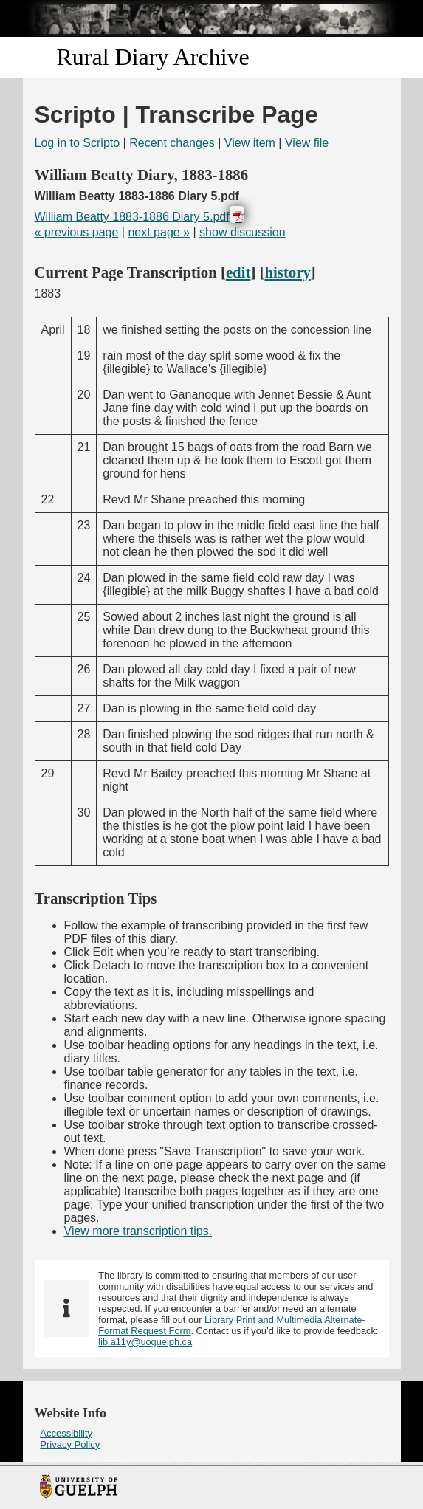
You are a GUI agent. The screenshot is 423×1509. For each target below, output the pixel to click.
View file (307, 143)
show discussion (242, 232)
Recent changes (172, 143)
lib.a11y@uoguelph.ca (145, 1341)
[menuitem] (212, 1433)
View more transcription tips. (138, 1231)
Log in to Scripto (77, 143)
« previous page (77, 232)
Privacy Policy (70, 1444)
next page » (159, 232)
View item (249, 143)
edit (238, 272)
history (287, 272)
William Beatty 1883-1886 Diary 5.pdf (132, 216)
